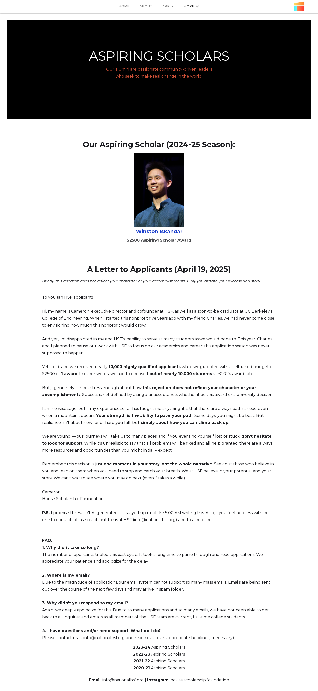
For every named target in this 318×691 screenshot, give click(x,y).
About (146, 6)
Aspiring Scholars (159, 647)
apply (168, 6)
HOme (124, 6)
